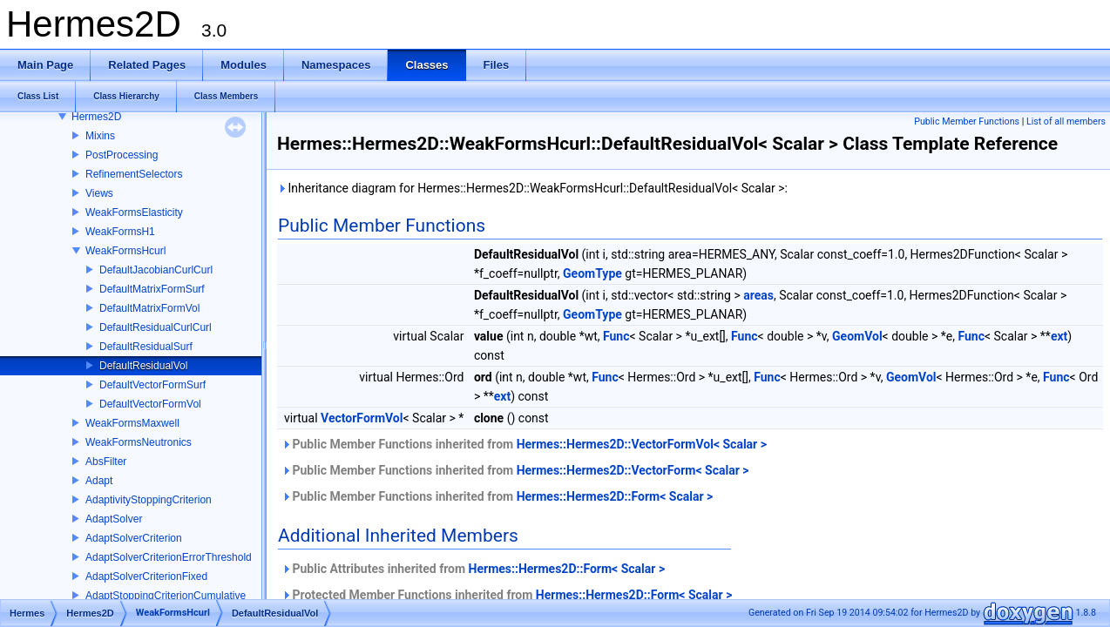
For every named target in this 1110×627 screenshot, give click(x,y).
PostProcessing (121, 155)
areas (758, 295)
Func (616, 336)
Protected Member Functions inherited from (506, 595)
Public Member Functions (966, 121)
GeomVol (857, 336)
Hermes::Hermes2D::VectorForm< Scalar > (633, 470)
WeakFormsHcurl (125, 251)
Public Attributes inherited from (473, 569)
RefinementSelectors (133, 174)
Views (99, 193)
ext (1059, 336)
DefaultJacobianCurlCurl (156, 270)
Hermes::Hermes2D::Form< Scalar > (615, 496)
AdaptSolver (113, 519)
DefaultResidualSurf (146, 346)
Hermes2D (96, 117)
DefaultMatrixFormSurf (152, 289)
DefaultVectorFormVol (150, 404)
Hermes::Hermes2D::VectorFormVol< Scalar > (642, 444)
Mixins (100, 136)
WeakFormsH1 (120, 232)
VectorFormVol (362, 418)
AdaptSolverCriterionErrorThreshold (168, 557)
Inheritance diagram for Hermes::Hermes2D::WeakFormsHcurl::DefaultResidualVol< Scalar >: (532, 188)
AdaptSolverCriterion (133, 538)
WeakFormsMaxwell (132, 423)
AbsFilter (105, 461)
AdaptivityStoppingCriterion (148, 500)
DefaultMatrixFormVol (149, 308)
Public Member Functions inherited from (524, 444)
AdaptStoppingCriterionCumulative (165, 596)
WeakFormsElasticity (134, 212)
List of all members (1066, 121)
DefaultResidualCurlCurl (155, 327)
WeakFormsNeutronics (138, 442)
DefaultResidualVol (143, 366)
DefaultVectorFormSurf (152, 385)
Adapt (98, 481)
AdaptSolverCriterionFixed (146, 576)
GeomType (592, 273)
